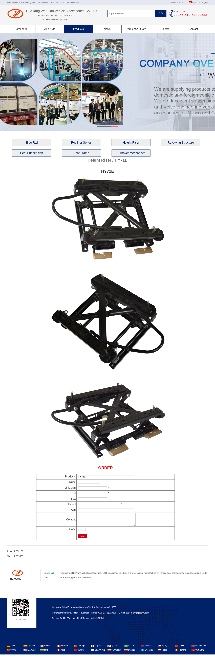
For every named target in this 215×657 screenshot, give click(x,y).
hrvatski (146, 648)
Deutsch (12, 648)
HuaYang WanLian (72, 620)
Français (46, 648)
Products (78, 29)
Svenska (147, 652)
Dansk (179, 648)
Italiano (62, 648)
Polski (162, 652)
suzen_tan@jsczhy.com (137, 615)
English (205, 2)
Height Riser (131, 142)
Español (29, 648)
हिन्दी (44, 652)
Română (180, 652)
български (114, 652)
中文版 (11, 652)
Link (46, 580)
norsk (61, 652)
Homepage (21, 29)
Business (50, 575)
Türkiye (79, 652)
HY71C (18, 553)
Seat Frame (81, 153)
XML (102, 620)
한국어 (112, 648)
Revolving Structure (180, 142)
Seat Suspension (31, 153)
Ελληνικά (29, 652)
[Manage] (86, 620)
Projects (164, 29)
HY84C (18, 558)
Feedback (175, 2)
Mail (183, 2)
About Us (49, 29)
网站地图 (95, 620)
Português (80, 648)
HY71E (121, 160)
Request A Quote (136, 29)
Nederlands (198, 648)
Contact (193, 29)
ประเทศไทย (98, 652)
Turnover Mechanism (131, 153)
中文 (194, 2)
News (107, 29)
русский (129, 652)
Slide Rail (31, 142)
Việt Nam (197, 652)
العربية (129, 648)
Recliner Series (81, 142)
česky (162, 648)
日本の (96, 648)
